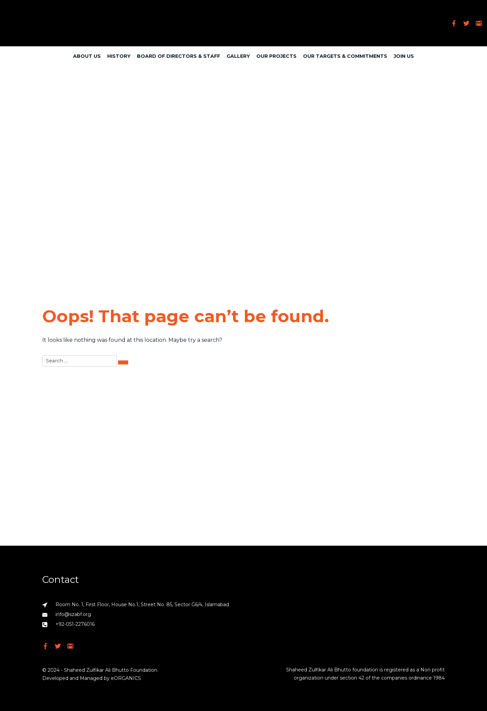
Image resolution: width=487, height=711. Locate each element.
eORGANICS (126, 678)
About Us (87, 56)
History (119, 56)
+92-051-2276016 (75, 624)
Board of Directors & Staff (178, 56)
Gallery (238, 56)
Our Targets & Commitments (345, 56)
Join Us (404, 56)
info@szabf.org (73, 614)
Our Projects (276, 56)
